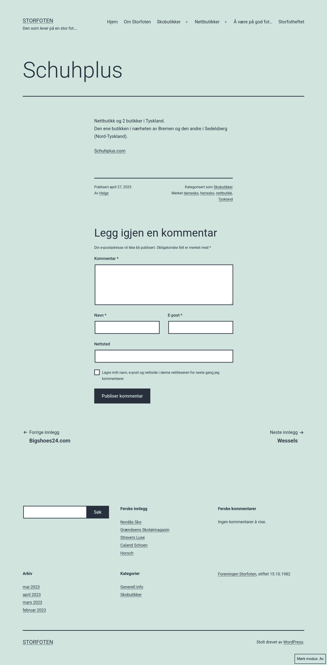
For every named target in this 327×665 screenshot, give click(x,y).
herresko (207, 193)
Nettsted (102, 344)
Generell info (131, 586)
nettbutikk (224, 193)
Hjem (112, 21)
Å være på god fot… (253, 21)
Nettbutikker (207, 21)
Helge (104, 193)
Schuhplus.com (110, 151)
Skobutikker (169, 21)
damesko (191, 193)
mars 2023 (32, 602)
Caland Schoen (134, 545)
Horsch (127, 553)
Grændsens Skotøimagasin (144, 529)
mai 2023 (31, 586)
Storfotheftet (291, 21)
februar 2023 (34, 610)
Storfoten (38, 20)
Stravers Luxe (132, 537)
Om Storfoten (137, 21)
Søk (98, 512)
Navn (100, 315)
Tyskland (225, 199)
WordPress (293, 642)
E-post (175, 315)
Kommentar (106, 258)
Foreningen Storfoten (237, 574)
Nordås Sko (130, 522)
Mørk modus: (310, 659)
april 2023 (32, 594)
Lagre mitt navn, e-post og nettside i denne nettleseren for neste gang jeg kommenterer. (160, 375)
